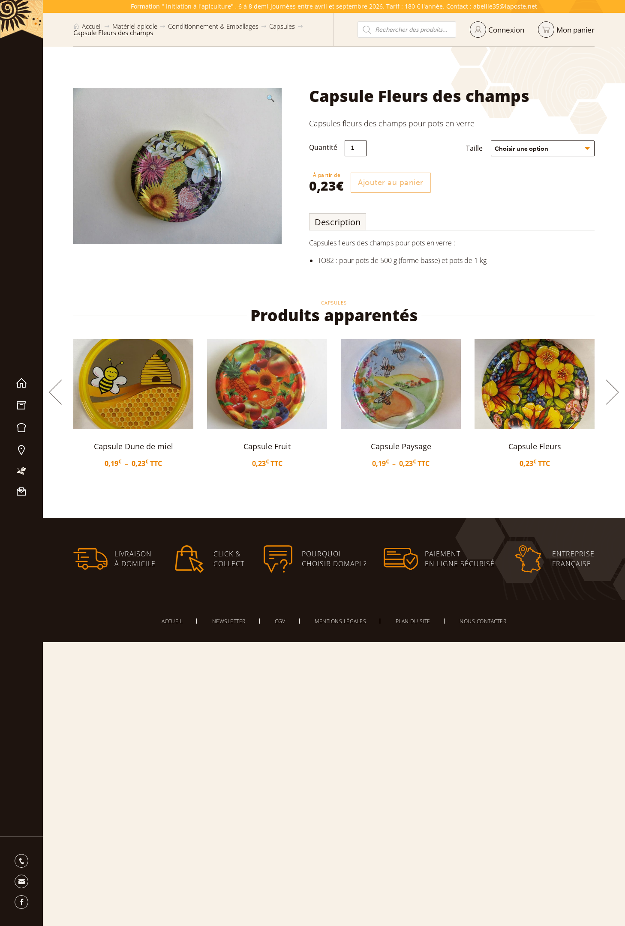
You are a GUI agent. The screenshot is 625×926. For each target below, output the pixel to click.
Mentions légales (340, 621)
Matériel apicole (21, 406)
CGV (280, 621)
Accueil (21, 383)
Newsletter (229, 621)
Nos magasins (21, 450)
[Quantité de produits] (359, 148)
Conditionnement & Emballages (213, 26)
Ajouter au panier (394, 182)
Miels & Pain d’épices (21, 428)
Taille (477, 148)
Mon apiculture (21, 470)
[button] (270, 98)
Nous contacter (21, 492)
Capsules (282, 26)
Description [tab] (341, 222)
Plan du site (413, 621)
